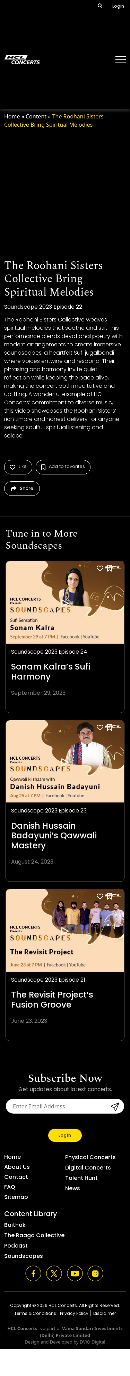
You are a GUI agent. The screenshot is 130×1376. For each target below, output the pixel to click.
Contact (16, 1177)
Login (118, 6)
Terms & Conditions (35, 1313)
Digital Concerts (88, 1168)
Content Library (30, 1214)
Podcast (16, 1246)
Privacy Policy (74, 1313)
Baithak (15, 1225)
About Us (17, 1167)
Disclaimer (104, 1313)
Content (36, 116)
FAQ (9, 1187)
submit (114, 1107)
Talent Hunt (81, 1178)
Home (12, 116)
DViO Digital (92, 1342)
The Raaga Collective (34, 1235)
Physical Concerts (90, 1157)
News (72, 1188)
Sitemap (16, 1197)
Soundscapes (23, 1256)
